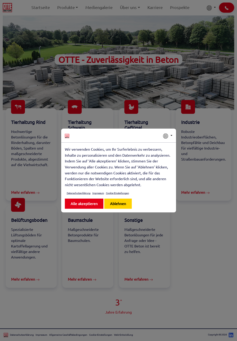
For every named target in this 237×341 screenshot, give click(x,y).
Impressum (98, 193)
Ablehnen (118, 203)
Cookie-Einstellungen (117, 193)
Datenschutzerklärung (78, 193)
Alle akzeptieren (84, 203)
